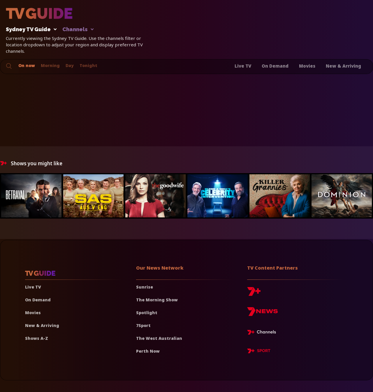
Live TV (243, 66)
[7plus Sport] (258, 352)
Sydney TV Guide (30, 29)
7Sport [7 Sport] (143, 325)
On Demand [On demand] (38, 300)
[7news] (262, 313)
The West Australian (159, 338)
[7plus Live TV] (263, 333)
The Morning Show (157, 300)
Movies (307, 66)
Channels (77, 29)
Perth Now (148, 351)
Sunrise (144, 287)
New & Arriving (343, 66)
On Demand (275, 66)
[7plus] (254, 293)
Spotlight (146, 312)
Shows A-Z (36, 338)
